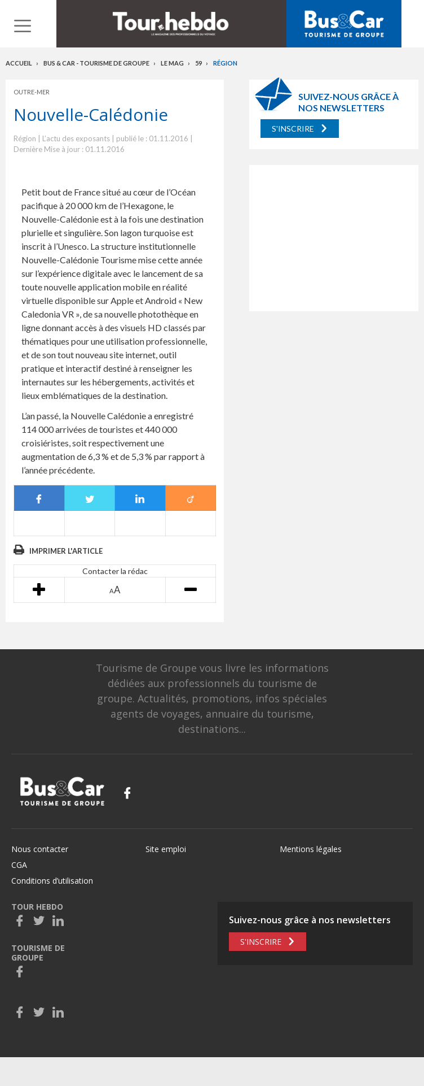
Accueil (19, 63)
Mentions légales (311, 849)
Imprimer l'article (66, 550)
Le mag (172, 63)
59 (198, 63)
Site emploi (165, 849)
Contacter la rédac (115, 571)
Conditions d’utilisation (52, 880)
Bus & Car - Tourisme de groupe (96, 63)
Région (225, 63)
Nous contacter (39, 849)
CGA (19, 864)
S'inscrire (293, 128)
